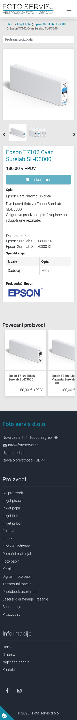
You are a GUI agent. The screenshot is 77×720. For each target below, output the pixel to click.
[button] (3, 134)
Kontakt (8, 670)
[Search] (38, 39)
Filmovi (8, 531)
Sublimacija (11, 607)
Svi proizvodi (12, 493)
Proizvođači (11, 614)
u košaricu (39, 179)
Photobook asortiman (20, 591)
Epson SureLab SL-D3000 (50, 24)
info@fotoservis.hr (23, 445)
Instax (7, 538)
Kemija (8, 569)
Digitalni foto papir (17, 576)
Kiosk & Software (16, 546)
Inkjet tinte (24, 24)
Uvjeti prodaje (13, 452)
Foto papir (10, 561)
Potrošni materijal (16, 553)
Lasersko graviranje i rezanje (25, 599)
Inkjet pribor (12, 523)
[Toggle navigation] (69, 9)
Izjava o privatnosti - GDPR (23, 460)
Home (7, 647)
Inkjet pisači (12, 500)
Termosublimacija (16, 584)
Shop (10, 24)
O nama (8, 654)
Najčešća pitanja (15, 662)
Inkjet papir (11, 508)
